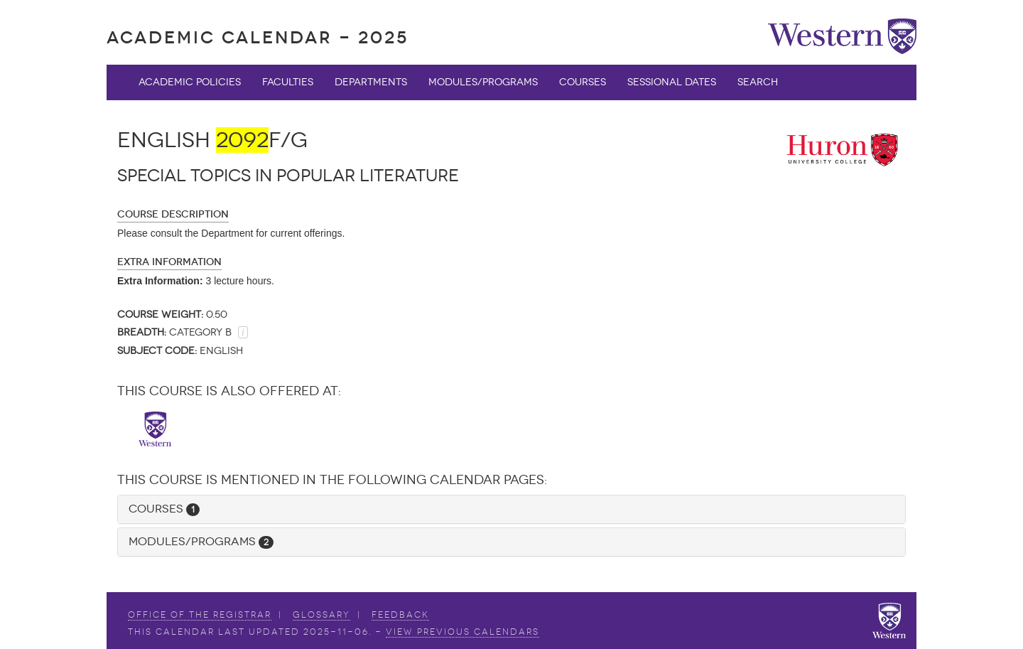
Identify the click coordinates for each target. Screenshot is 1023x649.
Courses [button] (164, 508)
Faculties (287, 82)
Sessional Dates (671, 82)
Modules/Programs (483, 82)
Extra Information (169, 262)
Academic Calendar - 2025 (257, 37)
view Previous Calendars (462, 632)
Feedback (400, 615)
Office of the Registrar (199, 615)
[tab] (511, 509)
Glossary (321, 615)
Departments (371, 82)
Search (757, 82)
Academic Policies (190, 82)
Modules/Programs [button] (201, 541)
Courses (582, 82)
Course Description (173, 214)
